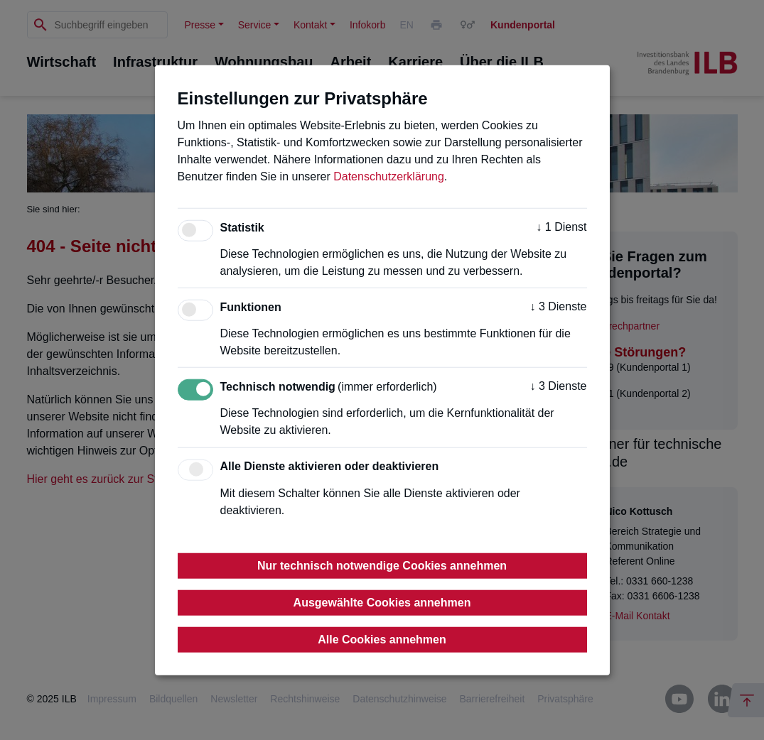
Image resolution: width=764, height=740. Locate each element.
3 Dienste (557, 306)
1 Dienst (561, 227)
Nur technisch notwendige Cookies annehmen (382, 565)
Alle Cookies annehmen (382, 639)
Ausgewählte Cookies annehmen (382, 602)
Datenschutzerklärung (388, 176)
